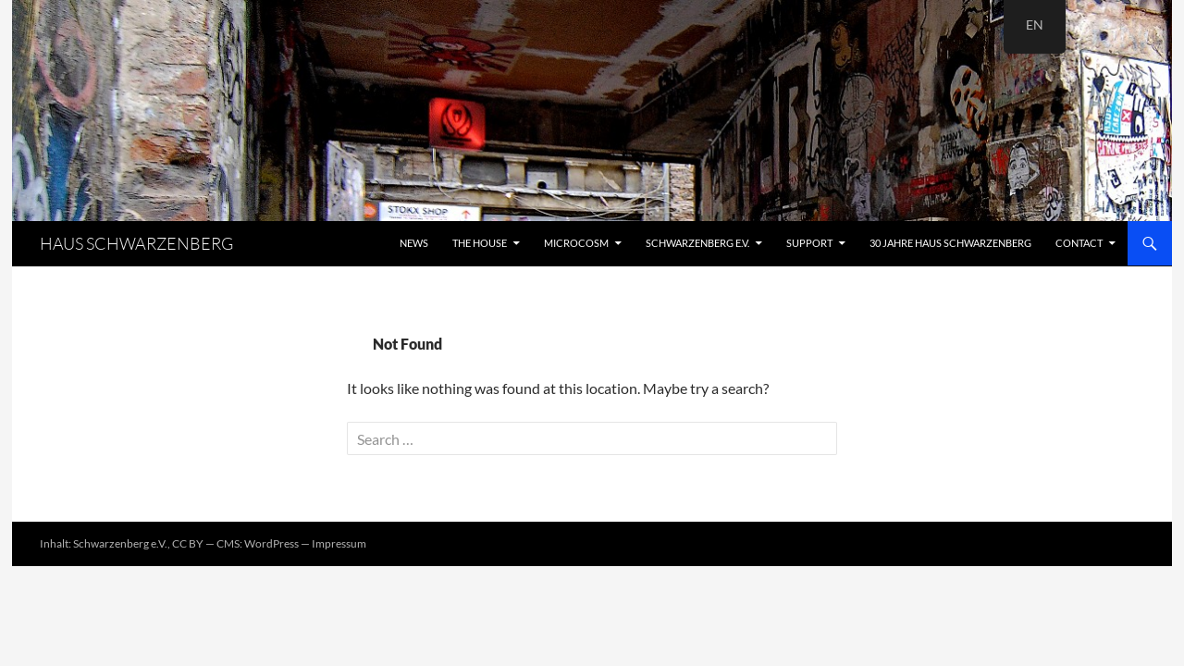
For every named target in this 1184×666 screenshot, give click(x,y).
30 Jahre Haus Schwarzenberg (950, 243)
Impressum (339, 543)
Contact (1079, 243)
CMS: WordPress (257, 543)
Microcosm (576, 243)
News (414, 243)
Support (809, 243)
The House (479, 243)
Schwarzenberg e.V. (697, 243)
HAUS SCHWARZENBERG (136, 243)
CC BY (188, 543)
